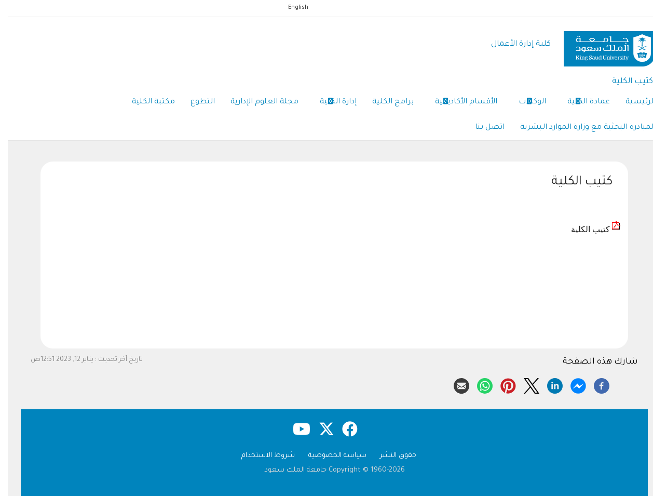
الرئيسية (633, 102)
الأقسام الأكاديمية (458, 103)
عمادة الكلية (581, 103)
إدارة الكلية (330, 103)
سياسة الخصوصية (330, 456)
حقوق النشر (390, 456)
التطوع (195, 102)
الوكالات (524, 103)
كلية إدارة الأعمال (513, 44)
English (290, 8)
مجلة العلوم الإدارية (257, 102)
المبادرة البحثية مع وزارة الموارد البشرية (580, 128)
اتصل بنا (482, 128)
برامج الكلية (385, 102)
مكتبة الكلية (145, 102)
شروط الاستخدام (260, 456)
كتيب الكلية (624, 81)
